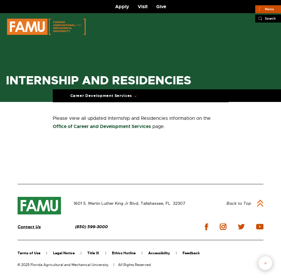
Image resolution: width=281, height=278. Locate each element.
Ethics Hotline (124, 253)
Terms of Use (29, 253)
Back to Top (238, 203)
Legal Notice (64, 253)
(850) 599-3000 (91, 226)
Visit (143, 7)
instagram (223, 227)
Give (161, 7)
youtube (259, 226)
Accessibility (159, 253)
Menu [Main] (269, 9)
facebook (206, 227)
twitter (241, 226)
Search (270, 18)
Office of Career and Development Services (102, 126)
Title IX (93, 253)
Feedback (191, 253)
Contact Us (29, 226)
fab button (265, 263)
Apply (122, 7)
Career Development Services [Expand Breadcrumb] (101, 95)
